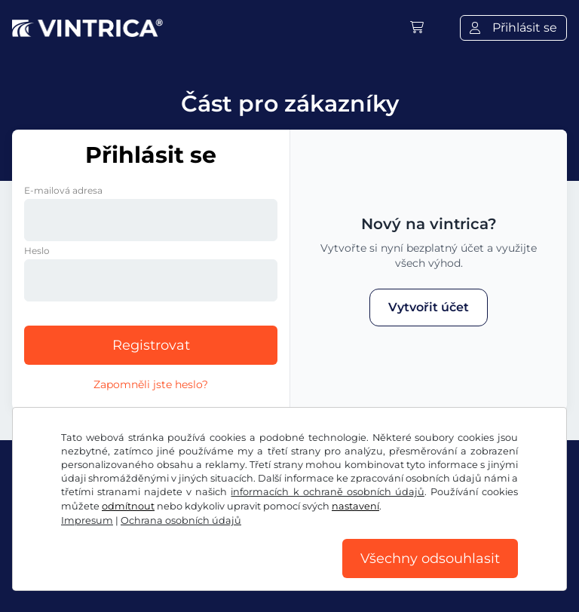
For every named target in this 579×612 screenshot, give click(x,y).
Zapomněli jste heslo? (150, 384)
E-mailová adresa (63, 190)
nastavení (355, 506)
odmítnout (128, 506)
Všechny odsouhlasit (430, 558)
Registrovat (151, 345)
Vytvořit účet (428, 307)
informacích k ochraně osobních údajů (327, 491)
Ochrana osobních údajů (181, 520)
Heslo (37, 250)
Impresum (87, 520)
